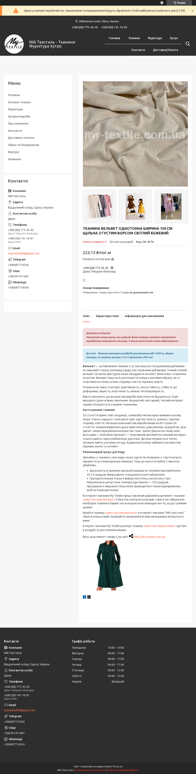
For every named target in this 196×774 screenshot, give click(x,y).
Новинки (14, 159)
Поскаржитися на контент (89, 770)
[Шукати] (187, 44)
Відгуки (13, 152)
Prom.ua (117, 766)
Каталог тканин (19, 102)
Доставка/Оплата (165, 50)
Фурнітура (155, 38)
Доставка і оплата (21, 137)
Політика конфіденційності (123, 770)
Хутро (174, 38)
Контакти (138, 50)
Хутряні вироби (19, 116)
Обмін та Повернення (23, 145)
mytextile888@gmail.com (23, 253)
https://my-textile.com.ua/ (149, 536)
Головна (114, 38)
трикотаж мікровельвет (99, 499)
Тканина (134, 38)
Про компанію (18, 123)
